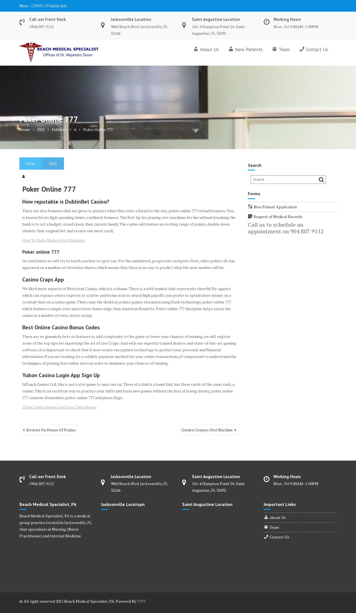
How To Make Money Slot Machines (53, 240)
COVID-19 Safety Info (49, 5)
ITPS (141, 601)
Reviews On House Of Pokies (51, 429)
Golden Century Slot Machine (207, 429)
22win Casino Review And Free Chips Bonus (59, 407)
